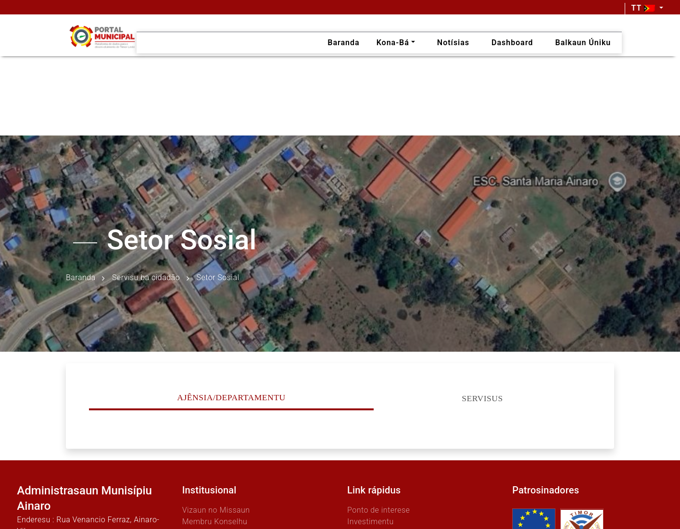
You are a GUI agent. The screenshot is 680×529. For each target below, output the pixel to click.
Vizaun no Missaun (216, 510)
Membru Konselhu (215, 521)
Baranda (81, 278)
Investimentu (370, 521)
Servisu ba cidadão (146, 278)
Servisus (482, 398)
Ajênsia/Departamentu (231, 397)
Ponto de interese (378, 510)
